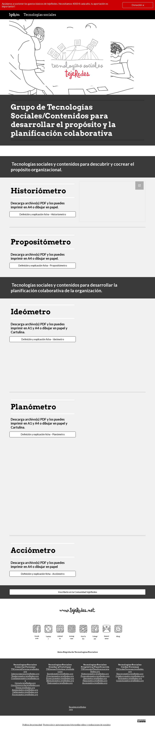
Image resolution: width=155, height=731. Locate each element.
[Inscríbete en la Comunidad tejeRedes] (77, 592)
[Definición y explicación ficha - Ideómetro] (43, 339)
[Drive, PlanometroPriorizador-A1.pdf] (112, 466)
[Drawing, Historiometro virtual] (112, 201)
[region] (77, 5)
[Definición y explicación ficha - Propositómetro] (43, 265)
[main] (77, 120)
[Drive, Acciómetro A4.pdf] (112, 561)
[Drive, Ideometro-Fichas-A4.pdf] (112, 366)
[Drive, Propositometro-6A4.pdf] (112, 252)
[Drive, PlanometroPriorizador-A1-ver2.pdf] (112, 510)
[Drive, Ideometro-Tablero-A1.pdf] (112, 322)
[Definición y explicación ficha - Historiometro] (43, 214)
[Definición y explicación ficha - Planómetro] (43, 434)
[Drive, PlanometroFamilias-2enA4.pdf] (112, 417)
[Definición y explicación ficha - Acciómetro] (43, 573)
